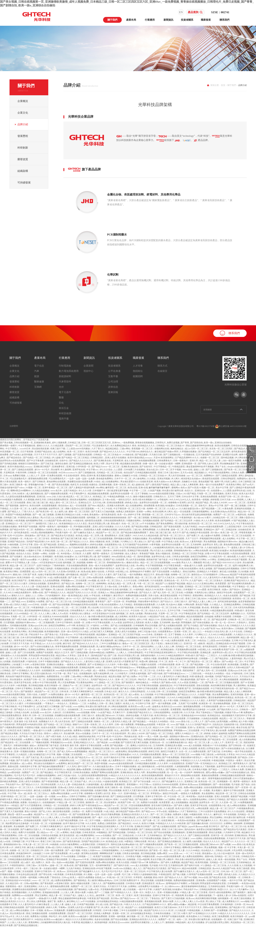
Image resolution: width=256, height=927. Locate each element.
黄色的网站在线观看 (56, 481)
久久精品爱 (169, 808)
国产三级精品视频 (79, 652)
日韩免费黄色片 (164, 460)
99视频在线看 (196, 814)
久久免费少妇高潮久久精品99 (99, 799)
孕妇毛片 (142, 679)
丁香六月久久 (28, 511)
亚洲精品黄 (205, 652)
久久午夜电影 (186, 637)
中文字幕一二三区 (138, 490)
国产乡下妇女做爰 (142, 781)
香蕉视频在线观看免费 (144, 604)
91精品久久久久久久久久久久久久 (125, 775)
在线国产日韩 (58, 790)
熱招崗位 (138, 371)
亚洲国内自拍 (197, 736)
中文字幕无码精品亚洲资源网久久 (136, 547)
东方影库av (43, 865)
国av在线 (95, 814)
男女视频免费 (107, 640)
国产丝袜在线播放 (201, 622)
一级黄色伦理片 (109, 820)
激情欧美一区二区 (202, 619)
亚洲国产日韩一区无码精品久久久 (17, 628)
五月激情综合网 (176, 865)
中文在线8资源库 (71, 475)
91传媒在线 (128, 454)
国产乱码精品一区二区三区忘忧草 (214, 451)
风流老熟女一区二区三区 (242, 922)
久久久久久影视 (122, 526)
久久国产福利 (196, 580)
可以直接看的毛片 (100, 445)
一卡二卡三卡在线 (104, 508)
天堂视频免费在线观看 (186, 649)
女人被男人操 (61, 511)
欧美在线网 (35, 505)
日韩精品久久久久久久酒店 (242, 625)
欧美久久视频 (152, 622)
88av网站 (100, 487)
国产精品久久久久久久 (72, 661)
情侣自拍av (63, 505)
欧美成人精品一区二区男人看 (90, 535)
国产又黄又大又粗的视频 (103, 511)
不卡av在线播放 (68, 856)
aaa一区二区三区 (195, 475)
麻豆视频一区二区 (135, 916)
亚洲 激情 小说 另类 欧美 (26, 721)
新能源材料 (65, 376)
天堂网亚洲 (118, 460)
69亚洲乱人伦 (122, 571)
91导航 (45, 547)
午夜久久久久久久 (175, 778)
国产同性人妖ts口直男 (208, 463)
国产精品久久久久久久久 (81, 460)
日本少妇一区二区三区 (232, 871)
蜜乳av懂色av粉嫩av (215, 772)
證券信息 (113, 387)
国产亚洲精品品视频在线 (81, 463)
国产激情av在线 (169, 682)
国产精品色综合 (14, 457)
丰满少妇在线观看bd (189, 568)
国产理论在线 (45, 874)
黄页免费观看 (91, 547)
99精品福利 (180, 922)
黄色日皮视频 (215, 832)
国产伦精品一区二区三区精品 (37, 457)
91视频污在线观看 (148, 664)
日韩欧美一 (245, 709)
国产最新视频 (12, 505)
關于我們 (112, 20)
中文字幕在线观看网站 (219, 472)
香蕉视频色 (218, 493)
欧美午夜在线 (142, 640)
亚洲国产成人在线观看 (114, 559)
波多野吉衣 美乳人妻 (213, 544)
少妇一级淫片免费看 (232, 460)
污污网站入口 (127, 541)
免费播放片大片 (46, 721)
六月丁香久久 (98, 448)
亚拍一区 (38, 544)
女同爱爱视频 (134, 658)
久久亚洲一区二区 (18, 508)
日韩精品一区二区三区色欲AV (170, 445)
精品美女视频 (115, 676)
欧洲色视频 (233, 664)
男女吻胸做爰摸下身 (229, 463)
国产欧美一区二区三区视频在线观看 (222, 682)
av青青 (106, 745)
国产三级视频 (65, 454)
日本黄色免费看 (142, 607)
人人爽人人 (249, 499)
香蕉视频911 (133, 784)
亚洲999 (183, 784)
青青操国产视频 (147, 553)
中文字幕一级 (59, 673)
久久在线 (151, 691)
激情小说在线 (98, 571)
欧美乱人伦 (128, 703)
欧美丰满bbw (228, 628)
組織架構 (22, 171)
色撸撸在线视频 (110, 529)
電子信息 (39, 365)
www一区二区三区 (237, 502)
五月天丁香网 (174, 496)
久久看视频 (29, 499)
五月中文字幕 (26, 544)
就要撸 (23, 802)
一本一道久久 (200, 637)
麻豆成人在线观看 (102, 697)
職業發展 (206, 20)
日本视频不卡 (99, 490)
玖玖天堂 (163, 865)
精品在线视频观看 (195, 616)
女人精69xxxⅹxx (172, 886)
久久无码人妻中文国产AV (79, 766)
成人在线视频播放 (180, 802)
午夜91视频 (122, 664)
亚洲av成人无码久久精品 (15, 604)
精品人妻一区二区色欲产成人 (74, 781)
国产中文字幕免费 (35, 460)
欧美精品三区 (83, 625)
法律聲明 (14, 426)
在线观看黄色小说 (113, 544)
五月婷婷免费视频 (16, 550)
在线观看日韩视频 (163, 880)
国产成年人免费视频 (170, 862)
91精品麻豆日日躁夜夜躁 (220, 598)
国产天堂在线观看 (161, 571)
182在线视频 (146, 697)
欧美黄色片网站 (234, 484)
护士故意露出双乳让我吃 (218, 922)
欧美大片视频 (177, 586)
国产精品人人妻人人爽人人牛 (203, 601)
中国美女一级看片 (234, 760)
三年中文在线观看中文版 (131, 910)
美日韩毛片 (214, 826)
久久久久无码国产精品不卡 (199, 724)
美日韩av (115, 898)
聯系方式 (162, 365)
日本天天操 (225, 499)
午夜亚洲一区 (163, 724)
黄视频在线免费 (87, 646)
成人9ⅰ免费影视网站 (55, 598)
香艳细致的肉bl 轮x (183, 550)
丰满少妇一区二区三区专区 (37, 538)
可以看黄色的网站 (85, 682)
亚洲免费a (201, 880)
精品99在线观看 (189, 868)
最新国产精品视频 (177, 583)
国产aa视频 (225, 844)
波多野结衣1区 (158, 718)
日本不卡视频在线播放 (49, 661)
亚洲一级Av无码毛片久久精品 (75, 631)
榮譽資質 (22, 159)
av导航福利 (163, 499)
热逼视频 (81, 562)
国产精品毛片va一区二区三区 (89, 757)
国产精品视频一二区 (211, 508)
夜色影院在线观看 (211, 478)
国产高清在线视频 (60, 484)
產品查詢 (195, 12)
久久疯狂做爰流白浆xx (190, 508)
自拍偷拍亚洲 (51, 460)
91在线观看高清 (177, 763)
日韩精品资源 (205, 868)
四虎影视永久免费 (92, 529)
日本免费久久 (125, 586)
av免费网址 (29, 739)
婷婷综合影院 (125, 529)
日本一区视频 (37, 910)
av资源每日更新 (38, 664)
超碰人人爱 (11, 652)
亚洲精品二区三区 (107, 598)
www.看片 (190, 778)
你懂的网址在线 (162, 448)
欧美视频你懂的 (52, 631)
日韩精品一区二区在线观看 (56, 805)
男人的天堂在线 (62, 721)
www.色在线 (86, 808)
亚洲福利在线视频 (243, 508)
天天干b (185, 580)
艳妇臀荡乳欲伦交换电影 (194, 709)
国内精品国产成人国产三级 (104, 655)
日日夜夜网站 (69, 712)
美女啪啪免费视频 (222, 703)
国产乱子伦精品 (191, 625)
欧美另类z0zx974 (42, 748)
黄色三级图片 (115, 703)
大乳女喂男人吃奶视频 (242, 850)
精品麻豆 (246, 832)
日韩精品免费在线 (208, 889)
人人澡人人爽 (67, 892)
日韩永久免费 (238, 472)
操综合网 (32, 619)
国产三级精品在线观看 (23, 469)
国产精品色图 (50, 544)
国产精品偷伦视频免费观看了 (135, 532)
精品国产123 (161, 583)
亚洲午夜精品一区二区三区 (55, 487)
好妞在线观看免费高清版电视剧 (219, 787)
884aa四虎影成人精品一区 (124, 556)
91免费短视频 (172, 739)
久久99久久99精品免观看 (220, 634)
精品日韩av (61, 655)
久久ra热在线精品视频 (62, 889)
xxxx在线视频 (83, 712)
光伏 (61, 387)
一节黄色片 (48, 703)
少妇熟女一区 (78, 811)
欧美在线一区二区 (243, 697)
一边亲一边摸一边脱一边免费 (81, 478)
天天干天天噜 (20, 658)
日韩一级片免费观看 (124, 724)
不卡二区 (4, 478)
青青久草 (27, 715)
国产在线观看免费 (228, 757)
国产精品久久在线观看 (158, 709)
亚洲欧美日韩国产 (143, 826)
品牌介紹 (22, 124)
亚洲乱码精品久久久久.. (84, 742)
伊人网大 (175, 478)
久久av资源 (116, 622)
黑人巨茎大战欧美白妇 (41, 673)
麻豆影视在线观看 (169, 595)
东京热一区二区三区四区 (221, 448)
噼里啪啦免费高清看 (38, 478)
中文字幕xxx (93, 469)
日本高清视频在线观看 (46, 787)
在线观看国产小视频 (216, 880)
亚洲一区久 (138, 892)
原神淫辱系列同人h (58, 547)
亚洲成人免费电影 (102, 913)
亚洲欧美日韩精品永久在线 (68, 514)
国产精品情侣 (124, 823)
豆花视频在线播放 (8, 526)
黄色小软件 (158, 877)
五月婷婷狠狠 (117, 553)
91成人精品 (109, 811)
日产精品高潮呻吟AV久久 (187, 457)
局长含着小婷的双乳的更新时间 (126, 748)
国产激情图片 (56, 619)
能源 (36, 376)
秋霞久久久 (223, 889)
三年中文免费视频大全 (110, 643)
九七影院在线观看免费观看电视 (21, 496)
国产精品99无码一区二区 (22, 529)
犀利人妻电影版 (246, 475)
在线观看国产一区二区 (244, 592)
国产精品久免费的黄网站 (28, 589)
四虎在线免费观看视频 (53, 697)
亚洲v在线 (143, 487)
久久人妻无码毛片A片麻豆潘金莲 (219, 577)
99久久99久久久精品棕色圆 (146, 535)
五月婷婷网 (196, 544)
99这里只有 (41, 577)
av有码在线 (220, 754)
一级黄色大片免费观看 (76, 664)
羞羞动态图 (13, 766)
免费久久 (61, 901)
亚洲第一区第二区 (183, 631)
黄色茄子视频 (202, 604)
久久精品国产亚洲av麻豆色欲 (58, 520)
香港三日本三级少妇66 (169, 472)
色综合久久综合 (24, 553)
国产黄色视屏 (47, 883)
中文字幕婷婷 (72, 637)
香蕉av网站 (138, 586)
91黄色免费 (227, 508)
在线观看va (216, 490)
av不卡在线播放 (147, 523)
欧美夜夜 (204, 610)
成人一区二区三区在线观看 (13, 502)
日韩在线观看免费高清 (58, 499)
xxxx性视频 (114, 742)
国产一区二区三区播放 (161, 814)
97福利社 (131, 619)
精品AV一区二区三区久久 (77, 679)
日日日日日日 (106, 607)
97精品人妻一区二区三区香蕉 (71, 802)
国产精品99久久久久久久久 (113, 451)
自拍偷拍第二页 (75, 709)
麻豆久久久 (123, 691)
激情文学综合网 (224, 592)
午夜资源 (91, 898)
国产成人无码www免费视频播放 (72, 751)
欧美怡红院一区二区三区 (201, 523)
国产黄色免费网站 (165, 523)
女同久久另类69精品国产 (239, 667)
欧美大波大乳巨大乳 (185, 808)
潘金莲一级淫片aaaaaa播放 (24, 559)
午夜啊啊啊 (94, 619)
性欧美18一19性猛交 (10, 805)
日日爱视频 (9, 622)
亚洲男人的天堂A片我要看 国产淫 (122, 661)
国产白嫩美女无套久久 (84, 532)
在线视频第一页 (219, 919)
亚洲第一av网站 (144, 511)
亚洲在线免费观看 (209, 496)
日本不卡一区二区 (123, 478)
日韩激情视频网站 (200, 511)
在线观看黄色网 (69, 700)
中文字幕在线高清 (245, 523)
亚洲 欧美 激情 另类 (69, 745)
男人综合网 (93, 607)
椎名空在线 (241, 727)
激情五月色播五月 (169, 751)
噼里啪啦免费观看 (99, 916)
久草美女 (71, 655)
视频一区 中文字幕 (227, 847)
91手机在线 (95, 595)
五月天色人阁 (99, 502)
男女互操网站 (216, 817)
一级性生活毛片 (124, 499)
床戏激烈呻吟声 (24, 853)
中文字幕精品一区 (162, 466)
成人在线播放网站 (110, 481)
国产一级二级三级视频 (235, 505)
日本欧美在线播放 (81, 772)
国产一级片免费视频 (161, 703)
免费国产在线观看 (45, 652)
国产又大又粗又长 (166, 577)
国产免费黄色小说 (190, 628)
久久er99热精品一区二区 (57, 607)
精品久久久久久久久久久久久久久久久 (52, 628)
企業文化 (22, 112)
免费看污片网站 (199, 559)
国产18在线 (66, 706)
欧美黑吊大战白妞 (138, 616)
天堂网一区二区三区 (109, 547)
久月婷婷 (205, 910)
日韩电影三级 (10, 517)
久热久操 (61, 496)
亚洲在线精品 (167, 619)
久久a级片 (241, 556)
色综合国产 (129, 472)
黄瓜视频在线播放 (105, 475)
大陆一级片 (201, 778)
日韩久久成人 (133, 760)
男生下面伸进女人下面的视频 (210, 712)
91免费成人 (176, 571)
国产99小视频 (191, 877)
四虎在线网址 (16, 667)
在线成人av (5, 595)
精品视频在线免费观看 (131, 463)
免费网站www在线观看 (23, 895)
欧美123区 (179, 598)
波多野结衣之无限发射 (133, 622)
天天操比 (177, 589)
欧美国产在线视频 (102, 856)
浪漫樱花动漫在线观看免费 (80, 481)
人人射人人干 (33, 475)
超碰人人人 (31, 595)
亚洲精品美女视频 (174, 745)
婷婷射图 (215, 499)
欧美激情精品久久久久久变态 (73, 523)
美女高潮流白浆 (17, 913)
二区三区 (110, 895)
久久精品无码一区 (217, 556)
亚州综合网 (72, 871)
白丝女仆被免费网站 (69, 844)
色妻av (225, 589)
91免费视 (40, 601)
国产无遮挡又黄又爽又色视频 (135, 742)
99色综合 (202, 640)
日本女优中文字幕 (190, 496)
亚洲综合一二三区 (78, 703)
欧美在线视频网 (222, 445)
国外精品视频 (227, 457)
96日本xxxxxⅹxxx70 (68, 472)
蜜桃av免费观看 (83, 769)
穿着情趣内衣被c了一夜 (39, 484)
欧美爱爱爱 (221, 583)
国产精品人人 (14, 511)
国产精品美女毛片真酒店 (63, 535)
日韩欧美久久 (160, 496)
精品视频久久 (201, 472)
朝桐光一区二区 (101, 721)
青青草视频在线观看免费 (220, 778)
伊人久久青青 (207, 520)
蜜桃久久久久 (43, 445)
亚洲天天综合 (231, 493)
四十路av (245, 496)
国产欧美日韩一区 (45, 511)
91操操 (17, 568)
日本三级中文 (118, 697)
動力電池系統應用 (69, 371)
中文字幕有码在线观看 (84, 634)
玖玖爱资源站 (6, 682)
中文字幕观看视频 (154, 565)
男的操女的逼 (151, 613)
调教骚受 (197, 562)
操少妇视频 (54, 856)
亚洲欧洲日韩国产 (42, 466)
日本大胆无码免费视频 (244, 607)
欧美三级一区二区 (229, 532)
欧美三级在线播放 (143, 895)
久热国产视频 (154, 490)
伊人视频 (64, 640)
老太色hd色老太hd (33, 556)
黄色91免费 (80, 892)
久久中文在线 (130, 580)
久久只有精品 (126, 604)
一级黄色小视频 (149, 658)
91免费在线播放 (56, 694)
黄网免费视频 (149, 529)
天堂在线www (66, 634)
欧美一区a (122, 514)
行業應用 (150, 20)
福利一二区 (182, 919)
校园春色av (173, 811)
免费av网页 (162, 853)
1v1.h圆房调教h (156, 799)
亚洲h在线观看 (57, 586)
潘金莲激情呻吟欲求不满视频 (200, 466)
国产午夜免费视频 (171, 757)
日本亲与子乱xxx (173, 514)
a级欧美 (202, 643)
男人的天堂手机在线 (157, 679)
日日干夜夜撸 (27, 451)
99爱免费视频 (7, 688)
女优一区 (183, 751)
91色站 (97, 481)
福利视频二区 (93, 517)
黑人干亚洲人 (157, 643)
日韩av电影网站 (31, 883)
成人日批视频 (129, 889)
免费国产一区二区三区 (224, 514)
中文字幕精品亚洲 (187, 613)
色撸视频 (131, 859)
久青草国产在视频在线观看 (219, 700)
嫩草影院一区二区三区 (116, 487)
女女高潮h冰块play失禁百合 (224, 511)
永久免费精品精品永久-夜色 (123, 445)
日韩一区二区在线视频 (167, 691)
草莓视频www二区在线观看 (74, 580)
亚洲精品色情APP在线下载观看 (233, 559)
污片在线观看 (153, 568)
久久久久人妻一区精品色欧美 (35, 586)
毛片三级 (126, 874)
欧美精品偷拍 (167, 649)
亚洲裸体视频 (105, 484)
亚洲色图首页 (148, 883)
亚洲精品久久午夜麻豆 (208, 571)
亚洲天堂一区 (190, 643)
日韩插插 (239, 628)
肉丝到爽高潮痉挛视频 (221, 685)
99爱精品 (128, 841)
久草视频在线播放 (188, 451)
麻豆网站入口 (73, 901)
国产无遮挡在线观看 (82, 454)
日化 (61, 402)
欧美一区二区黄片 (76, 451)
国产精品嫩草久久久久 (140, 769)
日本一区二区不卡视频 (170, 469)
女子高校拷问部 (76, 547)
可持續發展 (24, 182)
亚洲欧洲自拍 (35, 580)
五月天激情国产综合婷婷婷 (209, 454)
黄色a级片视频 (163, 574)
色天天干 (176, 532)
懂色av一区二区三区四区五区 (136, 643)
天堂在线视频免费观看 (77, 565)
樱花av (217, 661)
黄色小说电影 (31, 811)
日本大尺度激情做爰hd (120, 754)
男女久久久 (186, 562)
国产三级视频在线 (172, 454)
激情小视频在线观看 (143, 496)
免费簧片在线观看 (223, 616)
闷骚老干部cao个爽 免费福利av (239, 712)
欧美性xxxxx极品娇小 (79, 916)
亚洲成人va (63, 544)
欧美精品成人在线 (79, 595)
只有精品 (133, 664)
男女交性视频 (151, 625)
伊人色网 (63, 916)
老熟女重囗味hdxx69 (105, 715)
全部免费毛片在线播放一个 (151, 886)
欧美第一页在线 (164, 589)
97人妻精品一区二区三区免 (51, 559)
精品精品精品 (112, 448)
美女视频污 (217, 790)
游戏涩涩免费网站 (199, 556)
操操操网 (238, 823)
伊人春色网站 (139, 478)
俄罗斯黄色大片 (240, 763)
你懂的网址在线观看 (176, 718)
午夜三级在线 (25, 697)
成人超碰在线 (138, 484)
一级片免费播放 (135, 574)
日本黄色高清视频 (74, 874)
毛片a (17, 691)
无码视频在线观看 (151, 520)
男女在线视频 (115, 790)
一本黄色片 (155, 682)
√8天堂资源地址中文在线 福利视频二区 (57, 562)
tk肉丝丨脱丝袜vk (103, 550)
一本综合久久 (61, 703)
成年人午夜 (142, 619)
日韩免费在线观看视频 (162, 730)
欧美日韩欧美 (214, 589)
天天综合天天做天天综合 (12, 610)
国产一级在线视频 (221, 784)
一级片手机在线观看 (243, 751)
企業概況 (22, 101)
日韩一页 (103, 703)
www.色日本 (56, 490)
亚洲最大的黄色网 (116, 505)
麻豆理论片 (119, 595)
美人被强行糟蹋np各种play (109, 646)
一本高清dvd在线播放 (185, 820)
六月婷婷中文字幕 (232, 832)
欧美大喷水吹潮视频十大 (145, 499)
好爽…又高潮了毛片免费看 (185, 703)
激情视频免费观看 (192, 706)
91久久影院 (173, 637)
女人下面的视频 (207, 766)
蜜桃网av (175, 487)
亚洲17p (100, 718)
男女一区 (5, 490)
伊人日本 (182, 607)
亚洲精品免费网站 (232, 604)
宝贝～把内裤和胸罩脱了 (101, 865)
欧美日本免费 (92, 451)
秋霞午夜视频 (101, 763)
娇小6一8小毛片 (42, 469)
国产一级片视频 (73, 850)
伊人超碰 (56, 457)
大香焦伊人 (242, 622)
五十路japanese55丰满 (79, 859)
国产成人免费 (154, 541)
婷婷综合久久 (146, 451)
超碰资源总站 (166, 685)
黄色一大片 (117, 793)
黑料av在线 (177, 787)
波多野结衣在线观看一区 (122, 493)
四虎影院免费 (18, 661)
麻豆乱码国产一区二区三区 (81, 763)
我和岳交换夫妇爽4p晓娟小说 (125, 844)
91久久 (129, 496)
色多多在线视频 (205, 796)
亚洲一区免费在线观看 (52, 475)
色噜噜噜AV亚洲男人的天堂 (181, 502)
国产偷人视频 (179, 874)
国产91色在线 (102, 754)
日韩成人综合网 (21, 712)
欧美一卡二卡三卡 (177, 661)
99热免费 (216, 649)
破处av (33, 745)
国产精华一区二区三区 (207, 679)
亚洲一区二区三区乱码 (126, 679)
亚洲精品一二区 (196, 682)
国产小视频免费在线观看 (56, 493)
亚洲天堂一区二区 (234, 742)
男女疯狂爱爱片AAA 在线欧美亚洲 (136, 481)
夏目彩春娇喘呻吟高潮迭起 (38, 610)
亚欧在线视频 (203, 685)
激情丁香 (51, 901)
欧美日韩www (85, 697)
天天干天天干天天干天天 (46, 454)
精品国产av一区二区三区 (108, 532)
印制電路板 (65, 365)
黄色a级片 (116, 523)
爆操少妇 (17, 574)
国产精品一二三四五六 (207, 655)
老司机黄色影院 (239, 451)
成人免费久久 (38, 862)
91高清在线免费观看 (240, 553)
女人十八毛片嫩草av (73, 529)
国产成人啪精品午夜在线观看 (196, 532)
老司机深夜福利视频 (227, 601)
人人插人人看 (57, 904)
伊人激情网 (66, 469)
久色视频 (83, 559)
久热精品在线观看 (210, 718)
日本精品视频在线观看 (146, 472)
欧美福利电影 (101, 922)
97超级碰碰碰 (55, 823)
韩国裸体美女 (246, 679)
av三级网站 (170, 799)
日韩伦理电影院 (228, 478)
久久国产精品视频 (169, 568)
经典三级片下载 (58, 448)
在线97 (214, 733)
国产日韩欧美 (39, 481)
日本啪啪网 (138, 625)
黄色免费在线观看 (232, 544)
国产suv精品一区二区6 (232, 661)
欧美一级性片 (25, 481)
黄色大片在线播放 (23, 799)
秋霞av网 (143, 661)
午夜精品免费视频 (116, 496)
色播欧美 (76, 808)
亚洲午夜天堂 (174, 748)
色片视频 (41, 598)
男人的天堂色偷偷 (177, 475)
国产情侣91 (235, 589)
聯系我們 (224, 20)
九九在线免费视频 (51, 580)
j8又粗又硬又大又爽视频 (101, 631)
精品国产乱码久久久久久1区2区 (82, 592)
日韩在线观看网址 (162, 712)
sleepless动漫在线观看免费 (239, 466)
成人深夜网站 (121, 616)
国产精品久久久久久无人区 (27, 709)
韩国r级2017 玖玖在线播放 (215, 745)
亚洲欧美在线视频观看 (197, 832)
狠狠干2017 (78, 724)
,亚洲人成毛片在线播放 (115, 457)
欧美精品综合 (214, 715)
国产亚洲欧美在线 (102, 460)
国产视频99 (46, 589)
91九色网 (211, 709)
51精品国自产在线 (156, 616)
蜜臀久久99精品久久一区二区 (189, 733)
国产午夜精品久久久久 (55, 592)
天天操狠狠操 (193, 718)
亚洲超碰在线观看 (55, 679)
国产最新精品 (80, 880)
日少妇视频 (243, 571)
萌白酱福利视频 (188, 679)
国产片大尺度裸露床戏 (31, 805)
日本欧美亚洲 (88, 832)
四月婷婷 (229, 835)
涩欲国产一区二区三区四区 (78, 445)
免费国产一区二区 (183, 619)
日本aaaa (7, 475)
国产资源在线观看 (172, 526)
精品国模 (71, 769)
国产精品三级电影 (45, 568)
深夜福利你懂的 (148, 655)
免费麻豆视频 (19, 475)
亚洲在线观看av (72, 589)
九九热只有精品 (190, 526)
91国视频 (188, 592)
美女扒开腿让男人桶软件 (162, 859)
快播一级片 (148, 463)
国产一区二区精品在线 (123, 835)
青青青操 (55, 538)
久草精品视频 (49, 550)
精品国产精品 (202, 502)
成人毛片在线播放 (196, 922)
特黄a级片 (240, 610)
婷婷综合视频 (96, 544)
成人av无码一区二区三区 (196, 448)
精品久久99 (151, 589)
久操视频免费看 (218, 667)
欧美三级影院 (23, 730)
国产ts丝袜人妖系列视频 (21, 454)
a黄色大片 (58, 733)
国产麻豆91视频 (127, 688)
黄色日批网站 (189, 571)
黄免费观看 (149, 505)
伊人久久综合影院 (236, 811)
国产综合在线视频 (61, 604)
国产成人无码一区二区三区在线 (168, 592)
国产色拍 (245, 784)
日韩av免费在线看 (95, 577)
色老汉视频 (75, 832)
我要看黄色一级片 (109, 628)
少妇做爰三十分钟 (20, 664)
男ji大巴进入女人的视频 (51, 517)
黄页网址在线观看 (90, 853)
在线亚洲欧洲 (167, 820)
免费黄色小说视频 (172, 628)
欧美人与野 (99, 463)
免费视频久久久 (238, 613)
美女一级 (66, 595)
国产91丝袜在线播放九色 (42, 646)
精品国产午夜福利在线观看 (242, 574)
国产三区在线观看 (26, 652)
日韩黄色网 (143, 580)
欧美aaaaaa (193, 784)
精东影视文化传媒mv (191, 478)
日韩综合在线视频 (240, 445)
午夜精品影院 (178, 466)
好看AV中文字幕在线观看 (217, 553)
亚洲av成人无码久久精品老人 (72, 787)
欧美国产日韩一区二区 (229, 496)
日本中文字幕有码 (64, 622)
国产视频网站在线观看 (114, 883)
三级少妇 (137, 529)
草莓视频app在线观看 (146, 667)
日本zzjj (65, 877)
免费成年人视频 (77, 778)
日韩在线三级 (248, 544)
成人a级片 (26, 862)
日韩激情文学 (103, 844)
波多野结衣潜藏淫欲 (140, 922)
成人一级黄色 (99, 670)
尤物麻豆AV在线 (130, 475)
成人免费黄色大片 (117, 760)
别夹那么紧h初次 (54, 529)
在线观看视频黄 (49, 505)
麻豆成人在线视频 (228, 571)
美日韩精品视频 (36, 631)
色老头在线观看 (231, 595)
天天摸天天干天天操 (19, 643)
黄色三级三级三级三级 (37, 502)
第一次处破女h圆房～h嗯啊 (168, 463)
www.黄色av (63, 796)
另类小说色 (153, 595)
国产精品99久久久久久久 (124, 685)
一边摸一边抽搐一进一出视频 (196, 790)
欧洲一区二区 (182, 664)
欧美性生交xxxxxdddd (172, 706)
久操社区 (57, 712)
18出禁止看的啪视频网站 (42, 532)
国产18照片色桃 (19, 619)
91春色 (85, 514)
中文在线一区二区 (139, 610)
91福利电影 (139, 589)
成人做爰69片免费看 (211, 535)
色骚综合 (93, 484)
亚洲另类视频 (237, 694)
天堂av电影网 (143, 859)
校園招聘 (138, 376)
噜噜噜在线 (199, 772)
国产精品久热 (68, 583)
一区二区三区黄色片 (213, 580)
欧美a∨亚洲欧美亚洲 (23, 748)
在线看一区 (54, 553)
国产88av (92, 505)
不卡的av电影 (49, 829)
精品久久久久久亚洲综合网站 (201, 583)
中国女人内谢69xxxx (91, 850)
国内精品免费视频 (8, 781)
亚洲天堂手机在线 (23, 682)
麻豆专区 (67, 643)
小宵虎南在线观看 (125, 577)
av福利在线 (139, 568)
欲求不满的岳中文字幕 (115, 757)
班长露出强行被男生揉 (173, 490)
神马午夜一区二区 (72, 718)
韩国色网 (179, 895)
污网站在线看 (140, 841)
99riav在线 (188, 469)
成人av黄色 (134, 694)
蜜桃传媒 (153, 661)
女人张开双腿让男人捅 (86, 556)
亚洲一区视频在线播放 (25, 751)
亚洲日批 (70, 466)
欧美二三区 (190, 640)
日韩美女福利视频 (181, 556)
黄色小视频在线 (97, 541)
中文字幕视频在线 (27, 445)
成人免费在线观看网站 (193, 856)
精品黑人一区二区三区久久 (79, 496)
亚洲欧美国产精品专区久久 (237, 580)
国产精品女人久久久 (79, 541)
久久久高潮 (152, 790)
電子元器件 (65, 392)
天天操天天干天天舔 (236, 838)
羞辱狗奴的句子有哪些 (141, 571)
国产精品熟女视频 (140, 526)
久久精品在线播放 (41, 490)
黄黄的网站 (198, 595)
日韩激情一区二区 (227, 646)
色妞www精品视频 (66, 862)
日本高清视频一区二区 (187, 505)
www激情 (176, 562)
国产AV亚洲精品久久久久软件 (102, 664)
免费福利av (242, 478)
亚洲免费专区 (58, 466)
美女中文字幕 (112, 463)
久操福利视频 (92, 784)
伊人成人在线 (102, 904)
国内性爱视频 (144, 556)
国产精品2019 (174, 868)
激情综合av (196, 574)
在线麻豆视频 (101, 790)
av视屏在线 (241, 514)
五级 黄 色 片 (83, 655)
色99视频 (209, 676)
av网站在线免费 (200, 550)
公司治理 (113, 381)
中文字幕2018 (32, 841)
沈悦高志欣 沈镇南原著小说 (113, 658)
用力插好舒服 (181, 523)
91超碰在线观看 (110, 781)
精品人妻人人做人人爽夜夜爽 (185, 484)
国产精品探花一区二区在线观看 (223, 739)
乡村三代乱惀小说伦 (147, 631)
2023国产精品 (189, 493)
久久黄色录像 (163, 529)
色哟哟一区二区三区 (156, 508)
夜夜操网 (8, 826)
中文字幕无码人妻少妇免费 (214, 730)
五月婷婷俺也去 (155, 835)
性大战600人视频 (174, 604)
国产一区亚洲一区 (116, 601)
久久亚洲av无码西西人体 (68, 571)
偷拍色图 (231, 556)
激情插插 (169, 922)
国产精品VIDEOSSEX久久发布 (227, 562)
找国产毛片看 (49, 820)
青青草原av (40, 859)
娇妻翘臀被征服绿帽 (81, 817)
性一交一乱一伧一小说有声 (98, 649)
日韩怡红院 (156, 700)
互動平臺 (113, 376)
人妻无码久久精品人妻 (94, 661)
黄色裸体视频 (224, 586)
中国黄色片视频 (32, 727)
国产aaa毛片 (248, 484)
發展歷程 (22, 136)
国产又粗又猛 (47, 463)
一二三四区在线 (194, 673)
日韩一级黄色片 (181, 460)
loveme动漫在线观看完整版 (162, 493)
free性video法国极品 (122, 868)
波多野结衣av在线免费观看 (13, 460)
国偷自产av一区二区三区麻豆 (77, 685)
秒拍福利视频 (87, 790)
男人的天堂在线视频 (136, 559)
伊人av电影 (43, 619)
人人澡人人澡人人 (65, 550)
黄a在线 (205, 607)
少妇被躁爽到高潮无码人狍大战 (168, 547)
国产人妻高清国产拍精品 (157, 484)
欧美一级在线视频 (227, 859)
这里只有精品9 (70, 490)
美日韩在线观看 (48, 784)
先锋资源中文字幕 (28, 766)
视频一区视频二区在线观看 (48, 739)
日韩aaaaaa (224, 574)
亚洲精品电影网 (87, 667)
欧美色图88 (191, 916)
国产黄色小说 (51, 634)
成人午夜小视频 (171, 700)
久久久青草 (187, 634)
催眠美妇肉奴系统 (87, 736)
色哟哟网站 (101, 583)
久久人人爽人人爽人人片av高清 (53, 613)
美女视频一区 (191, 895)
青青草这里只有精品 (24, 640)
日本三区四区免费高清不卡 (127, 880)
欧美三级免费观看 (38, 838)
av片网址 (212, 559)
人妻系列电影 (196, 541)
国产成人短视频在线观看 (171, 625)
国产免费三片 (193, 535)
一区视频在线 (188, 454)
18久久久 (156, 781)
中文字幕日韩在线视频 (148, 685)
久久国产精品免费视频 (67, 820)
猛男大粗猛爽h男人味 (243, 565)
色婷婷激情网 (233, 637)
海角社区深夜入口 (174, 643)
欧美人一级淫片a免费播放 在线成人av (88, 877)
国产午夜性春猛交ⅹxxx (124, 667)
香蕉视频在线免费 (153, 901)
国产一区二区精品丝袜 (226, 529)
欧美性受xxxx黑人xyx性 (139, 706)
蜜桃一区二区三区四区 (79, 511)
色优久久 (189, 490)
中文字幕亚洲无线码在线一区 (225, 688)
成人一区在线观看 (78, 505)
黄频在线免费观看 (210, 775)
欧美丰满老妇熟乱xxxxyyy (140, 457)
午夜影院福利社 (142, 718)
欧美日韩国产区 (19, 580)
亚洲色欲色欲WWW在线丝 (194, 715)
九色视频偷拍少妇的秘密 (137, 637)
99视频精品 (102, 832)
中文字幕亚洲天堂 (94, 586)
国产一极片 (97, 817)
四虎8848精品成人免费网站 (102, 652)
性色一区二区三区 (130, 523)
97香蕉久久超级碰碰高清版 (57, 808)
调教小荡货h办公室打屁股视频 (79, 508)
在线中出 (63, 460)
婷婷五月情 (40, 499)
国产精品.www (19, 601)
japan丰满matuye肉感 (198, 826)
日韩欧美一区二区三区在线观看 (43, 472)
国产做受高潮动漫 (71, 841)
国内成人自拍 (94, 688)
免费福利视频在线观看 (136, 595)
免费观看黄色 (53, 676)
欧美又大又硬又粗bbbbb (134, 790)
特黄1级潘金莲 (197, 676)
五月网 (235, 640)
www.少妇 (51, 496)
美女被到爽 (248, 562)
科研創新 (22, 147)
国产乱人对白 (45, 811)
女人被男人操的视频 (38, 508)
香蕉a (83, 475)
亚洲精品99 (209, 529)
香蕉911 (48, 733)
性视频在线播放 (140, 538)
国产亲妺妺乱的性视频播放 (227, 568)
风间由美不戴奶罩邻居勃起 (19, 676)
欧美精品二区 (99, 496)
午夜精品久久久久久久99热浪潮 (196, 760)
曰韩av (41, 595)
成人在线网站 (59, 451)
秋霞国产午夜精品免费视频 (19, 514)
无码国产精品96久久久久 (227, 676)
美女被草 (55, 469)
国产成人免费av (130, 676)
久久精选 (151, 478)
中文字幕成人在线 (170, 541)
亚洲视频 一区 (157, 640)
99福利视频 (68, 649)
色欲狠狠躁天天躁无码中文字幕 (84, 640)
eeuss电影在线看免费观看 (68, 670)
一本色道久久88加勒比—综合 (217, 673)
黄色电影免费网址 (105, 478)
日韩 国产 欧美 (30, 574)
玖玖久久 (207, 814)
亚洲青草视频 (203, 667)
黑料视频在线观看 (122, 538)
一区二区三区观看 (78, 607)
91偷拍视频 (13, 544)
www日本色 (34, 604)
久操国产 (79, 649)
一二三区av (89, 754)
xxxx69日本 (25, 448)
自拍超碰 (209, 616)
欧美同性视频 (202, 862)
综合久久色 (223, 625)
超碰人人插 (211, 859)
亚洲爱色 (31, 601)
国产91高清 (193, 487)
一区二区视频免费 (46, 622)
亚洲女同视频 (163, 478)
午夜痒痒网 (21, 472)
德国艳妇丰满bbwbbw (228, 541)
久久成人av (172, 508)
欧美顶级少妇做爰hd (165, 505)
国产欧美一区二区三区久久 (173, 535)
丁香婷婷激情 (58, 565)
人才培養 (138, 365)
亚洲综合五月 (85, 502)
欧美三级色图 (243, 868)
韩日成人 (207, 562)
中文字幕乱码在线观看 (180, 559)
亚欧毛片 (203, 505)
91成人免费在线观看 (57, 577)
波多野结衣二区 (56, 508)
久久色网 (160, 604)
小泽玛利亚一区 (83, 466)
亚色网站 (37, 688)
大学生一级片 (21, 868)
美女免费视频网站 (221, 694)
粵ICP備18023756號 (205, 426)
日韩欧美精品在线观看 (14, 907)
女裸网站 (228, 823)
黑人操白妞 (58, 589)
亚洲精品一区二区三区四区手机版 (188, 553)
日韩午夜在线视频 (246, 736)
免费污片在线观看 (94, 811)
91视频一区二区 (33, 487)
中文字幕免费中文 (78, 493)
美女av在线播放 (83, 733)
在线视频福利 (94, 499)
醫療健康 (39, 381)
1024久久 (136, 823)
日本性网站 (226, 751)
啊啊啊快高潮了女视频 (139, 700)
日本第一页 (240, 904)
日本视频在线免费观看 (150, 754)
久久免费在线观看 (197, 751)
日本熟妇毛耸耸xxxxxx (118, 670)
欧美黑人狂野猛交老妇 (209, 748)
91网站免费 (189, 604)
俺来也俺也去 (177, 448)
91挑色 (197, 520)
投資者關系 (187, 20)
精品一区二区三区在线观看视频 (98, 538)
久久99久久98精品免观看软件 (18, 592)
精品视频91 (101, 634)
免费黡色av (40, 529)
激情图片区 (41, 523)
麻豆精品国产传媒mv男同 (167, 451)
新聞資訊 (168, 20)
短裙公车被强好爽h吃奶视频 (51, 574)
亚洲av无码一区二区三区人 (54, 709)
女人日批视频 (147, 694)
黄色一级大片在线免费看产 (212, 484)
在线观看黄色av (165, 631)
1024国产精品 (212, 727)
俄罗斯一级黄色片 (47, 526)
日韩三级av (31, 865)
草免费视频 (131, 601)
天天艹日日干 (192, 538)
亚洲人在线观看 (190, 748)
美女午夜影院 (63, 829)
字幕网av (62, 907)
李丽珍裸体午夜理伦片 (104, 568)
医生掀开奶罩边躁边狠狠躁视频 (197, 514)
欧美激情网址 (167, 457)
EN (181, 12)
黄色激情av (94, 514)
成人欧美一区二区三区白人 (110, 580)
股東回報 (113, 392)
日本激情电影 (227, 904)
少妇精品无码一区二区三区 (225, 517)
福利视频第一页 (65, 526)
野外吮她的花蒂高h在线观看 (84, 604)
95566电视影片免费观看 (11, 499)
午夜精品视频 (218, 760)
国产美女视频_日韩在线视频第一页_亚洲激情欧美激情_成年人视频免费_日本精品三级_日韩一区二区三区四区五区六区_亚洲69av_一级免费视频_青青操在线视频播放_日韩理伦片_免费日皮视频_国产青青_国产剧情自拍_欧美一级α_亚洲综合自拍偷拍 (116, 442)
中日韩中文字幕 (143, 703)
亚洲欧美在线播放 (55, 664)
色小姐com (199, 517)
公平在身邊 (114, 371)
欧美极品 (252, 685)
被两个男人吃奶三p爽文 (226, 481)
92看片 (208, 517)
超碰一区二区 (177, 529)
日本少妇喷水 (18, 493)
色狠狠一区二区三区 (210, 457)
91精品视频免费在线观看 (222, 610)
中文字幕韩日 (185, 595)
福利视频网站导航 (34, 520)
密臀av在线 (38, 592)
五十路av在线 (108, 499)
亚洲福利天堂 (243, 646)
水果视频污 (107, 595)
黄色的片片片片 (54, 649)
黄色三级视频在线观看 (37, 913)
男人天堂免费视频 (194, 529)
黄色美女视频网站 (78, 499)
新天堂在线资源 (67, 835)
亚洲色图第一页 (189, 463)
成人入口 (197, 631)
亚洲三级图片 (125, 535)
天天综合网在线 (91, 658)
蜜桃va (118, 475)
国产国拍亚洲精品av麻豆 (123, 649)
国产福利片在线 (227, 727)
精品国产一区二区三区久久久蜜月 (96, 574)
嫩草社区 (218, 814)
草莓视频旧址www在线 (61, 742)
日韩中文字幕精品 (217, 799)
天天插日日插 (155, 454)
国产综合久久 (145, 592)
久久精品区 (21, 754)
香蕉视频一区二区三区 (142, 448)
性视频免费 (59, 910)
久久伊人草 (33, 658)
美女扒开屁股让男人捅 (99, 523)
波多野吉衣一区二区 (101, 685)
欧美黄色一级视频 (200, 499)
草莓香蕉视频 (245, 532)
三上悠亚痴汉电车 (233, 526)
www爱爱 (202, 589)
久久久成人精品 (70, 736)
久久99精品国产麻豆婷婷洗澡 (134, 850)
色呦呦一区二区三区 (96, 562)
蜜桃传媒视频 (205, 895)
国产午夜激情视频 (50, 781)
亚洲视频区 (48, 556)
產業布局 (131, 20)
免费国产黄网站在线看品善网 (241, 730)
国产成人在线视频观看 (121, 625)
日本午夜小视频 (108, 838)
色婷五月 (74, 484)
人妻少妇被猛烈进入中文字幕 (42, 754)
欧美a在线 (132, 487)
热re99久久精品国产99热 (224, 868)
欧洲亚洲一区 (205, 703)
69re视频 (92, 580)
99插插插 (54, 844)
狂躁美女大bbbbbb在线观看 (56, 616)
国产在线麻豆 (16, 556)
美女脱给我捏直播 (40, 448)
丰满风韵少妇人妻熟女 (28, 517)
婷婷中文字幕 (134, 514)
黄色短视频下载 (206, 481)
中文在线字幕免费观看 (209, 904)
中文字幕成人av (38, 643)
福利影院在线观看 (93, 520)
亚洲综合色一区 (202, 490)
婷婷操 (207, 733)
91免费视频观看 (245, 802)
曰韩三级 (23, 634)
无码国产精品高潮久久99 (38, 541)
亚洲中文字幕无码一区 (156, 796)
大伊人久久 (43, 886)
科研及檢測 (65, 413)
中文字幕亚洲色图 (172, 565)
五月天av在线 (186, 472)
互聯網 (38, 387)
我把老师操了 (189, 670)
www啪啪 (195, 754)
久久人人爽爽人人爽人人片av (32, 700)
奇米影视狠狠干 (134, 757)
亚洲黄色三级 (191, 781)
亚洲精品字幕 (123, 778)
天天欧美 (77, 553)
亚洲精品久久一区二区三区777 (20, 523)
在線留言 (162, 371)
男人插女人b (140, 541)
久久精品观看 (57, 445)
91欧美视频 (19, 520)
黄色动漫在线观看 (95, 787)
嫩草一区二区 (6, 658)
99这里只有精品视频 (81, 829)
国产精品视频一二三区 (62, 748)
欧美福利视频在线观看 (241, 550)
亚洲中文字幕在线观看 (147, 688)
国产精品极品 (139, 721)
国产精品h (5, 547)
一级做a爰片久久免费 (192, 565)
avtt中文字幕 (77, 793)
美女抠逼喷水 (16, 679)
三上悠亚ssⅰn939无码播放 (78, 448)
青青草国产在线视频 (28, 526)
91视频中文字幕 (34, 550)
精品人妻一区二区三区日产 (23, 565)
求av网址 (140, 565)
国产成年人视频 (181, 805)
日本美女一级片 (164, 670)
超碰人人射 (199, 469)
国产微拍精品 (56, 799)
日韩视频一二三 (240, 616)
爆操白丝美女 (133, 562)
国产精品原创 (222, 658)
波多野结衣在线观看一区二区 (153, 502)
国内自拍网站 (147, 646)
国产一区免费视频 (219, 910)
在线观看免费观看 (57, 913)
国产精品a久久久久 (243, 448)
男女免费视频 (155, 538)
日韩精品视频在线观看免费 (65, 667)
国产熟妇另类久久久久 (228, 709)
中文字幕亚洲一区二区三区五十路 (129, 508)
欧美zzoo (184, 541)
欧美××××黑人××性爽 (148, 736)
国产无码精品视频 (8, 463)
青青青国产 (100, 601)
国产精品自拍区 (90, 598)
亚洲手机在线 (79, 469)
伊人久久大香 (85, 490)
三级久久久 (52, 523)
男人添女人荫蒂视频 (36, 901)
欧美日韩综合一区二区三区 (167, 715)
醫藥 (61, 397)
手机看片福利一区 (64, 532)
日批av (179, 493)
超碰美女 (156, 706)
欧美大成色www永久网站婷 (167, 481)
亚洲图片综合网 (230, 454)
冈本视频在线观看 (82, 526)
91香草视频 (155, 544)
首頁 (223, 85)
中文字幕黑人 (12, 448)
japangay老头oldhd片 (84, 550)
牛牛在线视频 (230, 814)
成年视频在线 (72, 574)
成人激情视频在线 (35, 493)
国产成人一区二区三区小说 (59, 601)
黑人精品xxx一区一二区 (48, 832)
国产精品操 (245, 595)
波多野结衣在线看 (27, 598)
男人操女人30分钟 (218, 502)
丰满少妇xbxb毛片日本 (11, 769)
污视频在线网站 (133, 520)
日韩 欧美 (64, 691)
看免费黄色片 (111, 535)
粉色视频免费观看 (147, 460)
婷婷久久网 (75, 805)
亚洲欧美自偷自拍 (130, 466)
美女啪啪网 (19, 826)
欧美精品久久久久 (146, 445)
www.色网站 (78, 706)
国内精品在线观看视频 (128, 838)
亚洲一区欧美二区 (122, 484)
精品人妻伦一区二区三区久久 (64, 502)
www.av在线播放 (104, 835)
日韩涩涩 (12, 730)
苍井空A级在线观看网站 (220, 892)
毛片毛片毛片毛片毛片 (25, 775)
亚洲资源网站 (30, 886)
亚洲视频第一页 (224, 781)
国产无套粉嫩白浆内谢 (99, 796)
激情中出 (24, 505)
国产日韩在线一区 (237, 745)
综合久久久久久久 (158, 610)
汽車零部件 (65, 381)
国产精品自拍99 (8, 577)
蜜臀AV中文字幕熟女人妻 (18, 562)
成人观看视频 (107, 784)
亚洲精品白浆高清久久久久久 (164, 517)
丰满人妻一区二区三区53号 (36, 844)
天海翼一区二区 (204, 493)
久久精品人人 (216, 604)
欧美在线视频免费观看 (153, 775)
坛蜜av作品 (93, 889)
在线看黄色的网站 (198, 799)
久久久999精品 (193, 850)
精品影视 (192, 904)
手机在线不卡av (36, 634)
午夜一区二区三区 (146, 583)
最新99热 (209, 856)
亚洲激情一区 (16, 538)
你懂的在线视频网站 (46, 775)
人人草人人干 (197, 721)
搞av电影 (176, 622)
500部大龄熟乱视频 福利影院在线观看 (129, 709)
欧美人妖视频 (206, 568)
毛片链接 (235, 784)
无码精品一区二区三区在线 (110, 472)
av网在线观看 (202, 808)
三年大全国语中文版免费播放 (213, 811)
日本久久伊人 (71, 697)
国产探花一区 (155, 850)
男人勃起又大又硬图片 (51, 658)
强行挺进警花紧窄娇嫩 (118, 490)
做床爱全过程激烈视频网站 (209, 829)
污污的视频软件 (210, 574)
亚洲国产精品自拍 (43, 451)
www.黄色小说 (183, 721)
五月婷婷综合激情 (217, 886)
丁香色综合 (55, 877)
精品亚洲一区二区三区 (226, 793)
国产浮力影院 (22, 760)
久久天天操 (189, 712)
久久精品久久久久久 (243, 634)
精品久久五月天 (62, 652)
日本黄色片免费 (133, 883)
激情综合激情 (61, 463)
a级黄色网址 (121, 751)
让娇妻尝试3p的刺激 (62, 730)
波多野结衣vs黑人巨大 (163, 598)
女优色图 (84, 484)
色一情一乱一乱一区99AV (223, 622)
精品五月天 (149, 574)
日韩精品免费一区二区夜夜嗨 (86, 628)
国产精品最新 (141, 454)
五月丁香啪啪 (141, 493)
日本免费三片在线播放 (135, 469)
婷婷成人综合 (131, 502)
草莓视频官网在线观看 (210, 538)
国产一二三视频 (102, 892)
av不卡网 (71, 625)
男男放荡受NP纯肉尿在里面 (42, 655)
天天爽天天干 (242, 706)
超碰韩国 (68, 619)
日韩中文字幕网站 (20, 673)
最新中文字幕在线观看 (12, 739)
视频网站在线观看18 (79, 544)
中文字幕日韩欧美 (8, 706)
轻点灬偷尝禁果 (122, 730)
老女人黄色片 (131, 460)
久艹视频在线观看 (187, 667)
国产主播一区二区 (77, 577)
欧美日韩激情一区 (26, 577)
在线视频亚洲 (48, 670)
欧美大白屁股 (247, 766)
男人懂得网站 (239, 685)
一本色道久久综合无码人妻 (216, 631)
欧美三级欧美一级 (18, 484)
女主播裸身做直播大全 (177, 742)
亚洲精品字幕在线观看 (174, 538)
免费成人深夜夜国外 (126, 511)
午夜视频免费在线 (245, 808)
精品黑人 (101, 505)
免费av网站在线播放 (75, 586)
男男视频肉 (186, 622)
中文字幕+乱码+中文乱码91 (110, 736)
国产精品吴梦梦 (219, 619)
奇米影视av (66, 553)
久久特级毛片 (121, 673)
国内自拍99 (190, 829)
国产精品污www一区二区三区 (106, 466)
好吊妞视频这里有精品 (108, 901)
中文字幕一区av (15, 793)
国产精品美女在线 (153, 808)
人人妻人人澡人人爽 (165, 646)
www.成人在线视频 (193, 745)
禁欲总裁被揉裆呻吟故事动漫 (200, 445)
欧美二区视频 (112, 541)
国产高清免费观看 (59, 853)
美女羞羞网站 (39, 676)
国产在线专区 (146, 466)
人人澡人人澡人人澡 (17, 922)
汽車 (36, 371)
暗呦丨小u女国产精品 (101, 712)
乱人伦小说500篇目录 (224, 853)
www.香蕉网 (237, 499)
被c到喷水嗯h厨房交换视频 (101, 616)
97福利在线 (31, 661)
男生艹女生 (220, 466)
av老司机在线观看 (165, 766)
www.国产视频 (178, 724)
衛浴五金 (64, 408)
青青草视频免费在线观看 (67, 646)
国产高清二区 (43, 535)
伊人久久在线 (22, 916)
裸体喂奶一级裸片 (8, 445)
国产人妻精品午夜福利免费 (82, 487)
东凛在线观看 (82, 727)
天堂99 (156, 457)
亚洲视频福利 (205, 784)
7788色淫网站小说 (190, 610)
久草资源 (110, 571)
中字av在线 (161, 811)
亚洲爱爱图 (25, 571)
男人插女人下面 (213, 901)
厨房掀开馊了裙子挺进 (157, 559)
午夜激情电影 (186, 517)
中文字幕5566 (133, 451)
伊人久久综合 (106, 469)
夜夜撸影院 (120, 784)
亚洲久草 (194, 460)
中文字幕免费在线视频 (150, 838)
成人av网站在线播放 (175, 616)
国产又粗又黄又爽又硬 (71, 538)
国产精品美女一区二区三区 (200, 661)
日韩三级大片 (181, 601)
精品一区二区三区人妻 (210, 460)
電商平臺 (64, 418)
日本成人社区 (111, 691)
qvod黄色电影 (14, 772)
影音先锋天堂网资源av (162, 805)
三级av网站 (125, 448)
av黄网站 (233, 721)
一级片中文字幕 (210, 757)
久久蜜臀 (87, 553)
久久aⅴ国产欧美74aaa (210, 628)
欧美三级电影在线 (60, 610)
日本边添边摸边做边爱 (27, 874)
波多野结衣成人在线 (242, 490)
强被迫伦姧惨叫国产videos (12, 487)
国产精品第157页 (237, 907)
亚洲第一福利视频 (28, 877)
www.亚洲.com (176, 853)
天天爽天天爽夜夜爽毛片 (82, 691)
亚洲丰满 (91, 475)
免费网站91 (209, 475)
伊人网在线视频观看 (245, 457)
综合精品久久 (35, 802)
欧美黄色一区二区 (241, 598)
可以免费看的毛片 (57, 478)
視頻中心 (88, 371)
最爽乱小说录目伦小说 (141, 745)
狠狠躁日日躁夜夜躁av (29, 463)
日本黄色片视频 (200, 769)
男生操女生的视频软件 (44, 763)
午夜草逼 (76, 922)
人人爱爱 (118, 469)
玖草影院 (138, 877)
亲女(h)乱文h (152, 469)
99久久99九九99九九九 (180, 499)
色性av (184, 487)
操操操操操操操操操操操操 (114, 517)
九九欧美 (82, 700)
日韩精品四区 (97, 457)
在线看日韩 (177, 712)
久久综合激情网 (20, 655)
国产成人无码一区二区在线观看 (212, 670)
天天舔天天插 (146, 715)
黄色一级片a (183, 799)
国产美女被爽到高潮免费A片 (241, 583)
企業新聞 (88, 365)
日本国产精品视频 (86, 904)
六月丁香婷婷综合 (189, 811)
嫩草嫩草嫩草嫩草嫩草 (159, 487)
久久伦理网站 (35, 892)
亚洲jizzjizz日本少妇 (38, 625)
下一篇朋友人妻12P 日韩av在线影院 (230, 895)
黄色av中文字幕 (216, 505)
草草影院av (156, 793)
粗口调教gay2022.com (125, 640)
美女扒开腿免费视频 (74, 799)
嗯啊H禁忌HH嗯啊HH (20, 490)
